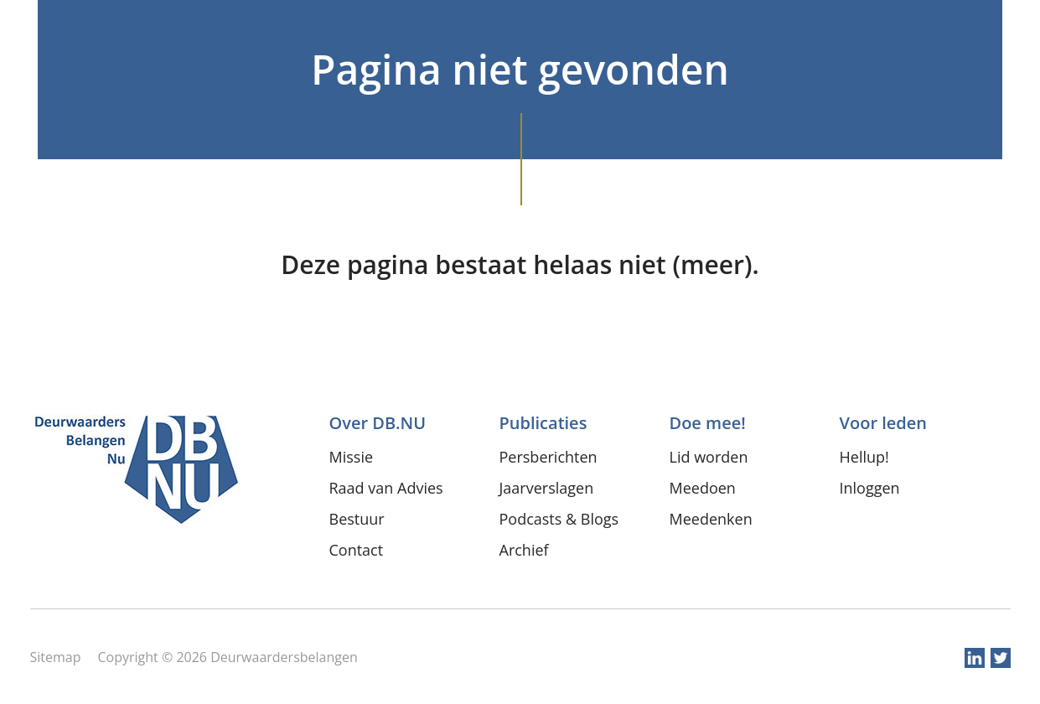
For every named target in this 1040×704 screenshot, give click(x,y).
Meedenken (711, 519)
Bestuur (357, 519)
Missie (351, 457)
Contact (356, 550)
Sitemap (55, 657)
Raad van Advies (386, 488)
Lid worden (709, 457)
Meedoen (703, 488)
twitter (1001, 658)
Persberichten (548, 457)
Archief (524, 550)
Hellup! (864, 457)
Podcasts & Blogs (559, 519)
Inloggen (870, 488)
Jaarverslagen (546, 488)
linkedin (975, 658)
